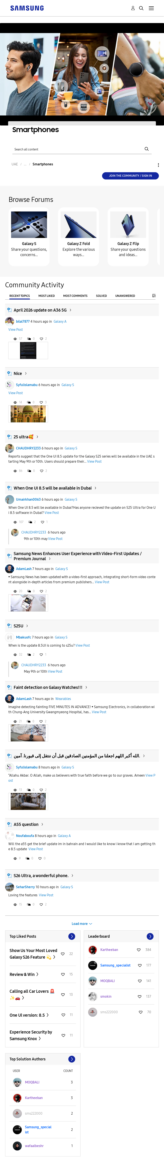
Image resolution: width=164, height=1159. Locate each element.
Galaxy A (60, 321)
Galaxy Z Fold (78, 243)
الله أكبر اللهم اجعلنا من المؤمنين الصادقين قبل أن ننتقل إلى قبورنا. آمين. (77, 755)
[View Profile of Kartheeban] (109, 950)
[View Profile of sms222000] (109, 1012)
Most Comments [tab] (75, 296)
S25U (18, 625)
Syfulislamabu (27, 385)
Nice (18, 373)
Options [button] (151, 165)
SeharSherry (25, 887)
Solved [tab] (101, 296)
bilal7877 (23, 321)
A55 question (26, 824)
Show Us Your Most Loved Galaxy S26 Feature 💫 (33, 954)
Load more (80, 924)
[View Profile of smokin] (105, 996)
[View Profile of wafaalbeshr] (34, 1146)
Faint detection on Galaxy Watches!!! (48, 687)
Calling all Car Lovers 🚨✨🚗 (32, 994)
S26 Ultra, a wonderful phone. (41, 875)
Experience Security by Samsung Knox (31, 1035)
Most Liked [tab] (46, 296)
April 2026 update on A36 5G (40, 310)
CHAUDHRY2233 (28, 448)
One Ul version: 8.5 (28, 1015)
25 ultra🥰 (24, 436)
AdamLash (24, 569)
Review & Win (22, 974)
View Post (15, 330)
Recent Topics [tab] (19, 296)
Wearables (63, 699)
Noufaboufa (25, 836)
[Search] (81, 149)
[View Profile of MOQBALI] (107, 981)
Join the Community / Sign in (130, 176)
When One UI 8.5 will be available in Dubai (53, 488)
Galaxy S (29, 243)
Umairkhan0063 (28, 499)
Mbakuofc (23, 637)
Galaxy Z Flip (128, 243)
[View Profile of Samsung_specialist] (115, 965)
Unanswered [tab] (125, 296)
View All (42, 936)
